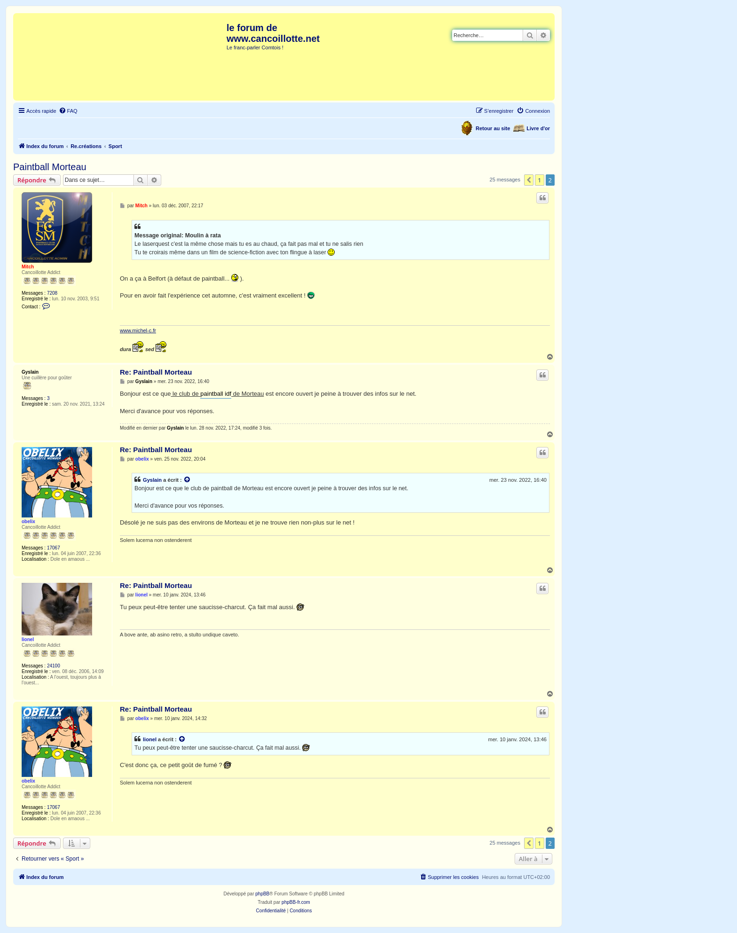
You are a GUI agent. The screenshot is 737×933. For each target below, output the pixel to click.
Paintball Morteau (49, 167)
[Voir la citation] (187, 480)
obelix (28, 521)
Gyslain (30, 372)
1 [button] (539, 180)
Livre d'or (538, 128)
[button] (528, 180)
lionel (28, 639)
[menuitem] (68, 111)
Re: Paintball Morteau (156, 372)
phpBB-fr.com (296, 902)
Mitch (28, 266)
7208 (52, 293)
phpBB (262, 893)
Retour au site (493, 128)
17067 (53, 547)
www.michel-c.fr (138, 330)
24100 (53, 665)
